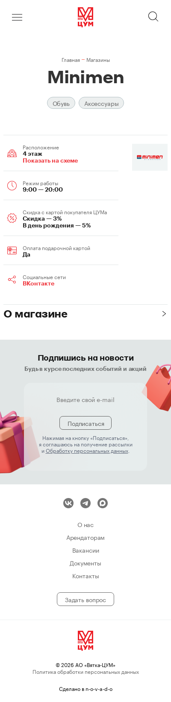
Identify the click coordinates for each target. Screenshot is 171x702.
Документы (85, 562)
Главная (71, 59)
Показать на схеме (50, 160)
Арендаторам (85, 537)
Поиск (154, 17)
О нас (85, 524)
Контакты (85, 575)
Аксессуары (101, 103)
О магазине (35, 313)
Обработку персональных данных (87, 450)
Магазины (98, 59)
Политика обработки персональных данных (85, 671)
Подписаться (86, 423)
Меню (17, 17)
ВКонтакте (38, 283)
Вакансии (85, 549)
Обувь (61, 103)
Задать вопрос (85, 599)
